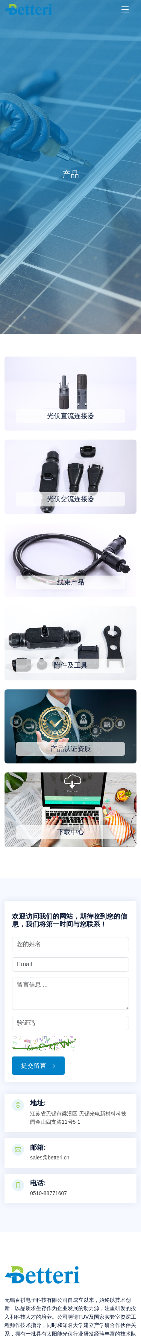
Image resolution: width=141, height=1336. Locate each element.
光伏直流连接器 (70, 416)
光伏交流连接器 (70, 499)
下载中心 (70, 832)
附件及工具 (71, 665)
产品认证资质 (70, 749)
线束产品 (70, 582)
